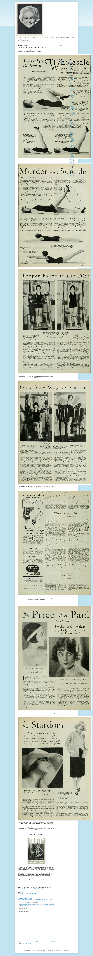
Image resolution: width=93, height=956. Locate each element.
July (71, 166)
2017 (70, 68)
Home (37, 941)
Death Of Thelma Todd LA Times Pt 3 (72, 107)
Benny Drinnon (63, 60)
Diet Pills (37, 904)
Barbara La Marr (33, 904)
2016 (70, 69)
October (71, 160)
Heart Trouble (42, 904)
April (71, 170)
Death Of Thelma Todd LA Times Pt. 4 (72, 103)
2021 (70, 62)
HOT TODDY (46, 904)
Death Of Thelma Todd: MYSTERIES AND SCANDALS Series (72, 117)
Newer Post (20, 941)
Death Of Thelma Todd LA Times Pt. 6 (72, 85)
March (71, 172)
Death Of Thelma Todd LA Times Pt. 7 (72, 81)
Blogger (67, 950)
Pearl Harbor (72, 149)
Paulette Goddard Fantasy (72, 152)
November (72, 159)
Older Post (53, 941)
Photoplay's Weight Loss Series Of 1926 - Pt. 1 (72, 144)
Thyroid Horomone (26, 905)
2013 (70, 74)
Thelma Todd (21, 905)
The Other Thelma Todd (71, 93)
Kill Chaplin (72, 148)
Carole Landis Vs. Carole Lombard (72, 130)
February (71, 173)
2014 (70, 72)
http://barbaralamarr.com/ (23, 883)
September (72, 162)
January (71, 175)
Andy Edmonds (28, 904)
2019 (70, 65)
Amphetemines (23, 904)
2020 (70, 63)
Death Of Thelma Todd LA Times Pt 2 (72, 111)
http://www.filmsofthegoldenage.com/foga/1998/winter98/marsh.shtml (31, 888)
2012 (70, 75)
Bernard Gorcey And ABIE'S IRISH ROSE (72, 134)
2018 (70, 66)
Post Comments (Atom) (27, 943)
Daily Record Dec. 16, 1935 (72, 96)
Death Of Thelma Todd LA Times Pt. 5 (72, 89)
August (71, 164)
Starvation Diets (51, 904)
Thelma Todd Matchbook (72, 99)
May (71, 169)
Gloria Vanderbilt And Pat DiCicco (72, 156)
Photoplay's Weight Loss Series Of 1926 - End (72, 139)
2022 (70, 60)
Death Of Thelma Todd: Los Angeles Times (72, 123)
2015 (70, 71)
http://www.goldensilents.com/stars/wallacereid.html (28, 893)
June (71, 167)
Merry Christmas (72, 127)
